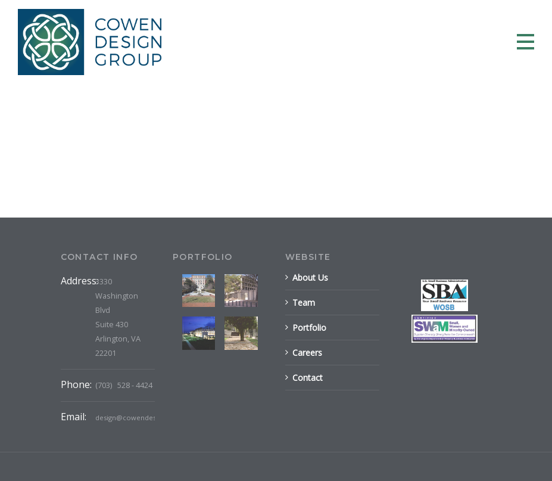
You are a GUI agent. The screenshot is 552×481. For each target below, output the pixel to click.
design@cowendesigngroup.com (148, 417)
